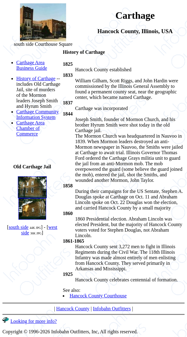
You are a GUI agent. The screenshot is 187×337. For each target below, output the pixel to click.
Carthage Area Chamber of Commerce (30, 128)
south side (18, 227)
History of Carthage (35, 78)
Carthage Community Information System (37, 114)
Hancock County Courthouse (98, 295)
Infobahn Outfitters (112, 308)
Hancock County (73, 308)
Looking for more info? (33, 321)
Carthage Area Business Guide (31, 65)
